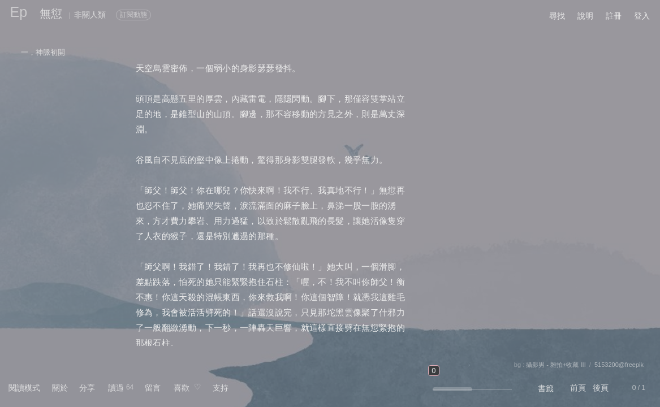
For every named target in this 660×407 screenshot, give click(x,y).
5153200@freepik (619, 364)
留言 (153, 387)
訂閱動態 (133, 15)
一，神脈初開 (43, 52)
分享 (87, 387)
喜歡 (181, 387)
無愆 (51, 13)
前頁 (578, 387)
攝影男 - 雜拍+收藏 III (555, 364)
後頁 (601, 387)
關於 (60, 387)
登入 (642, 15)
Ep (19, 12)
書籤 (546, 388)
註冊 (614, 15)
